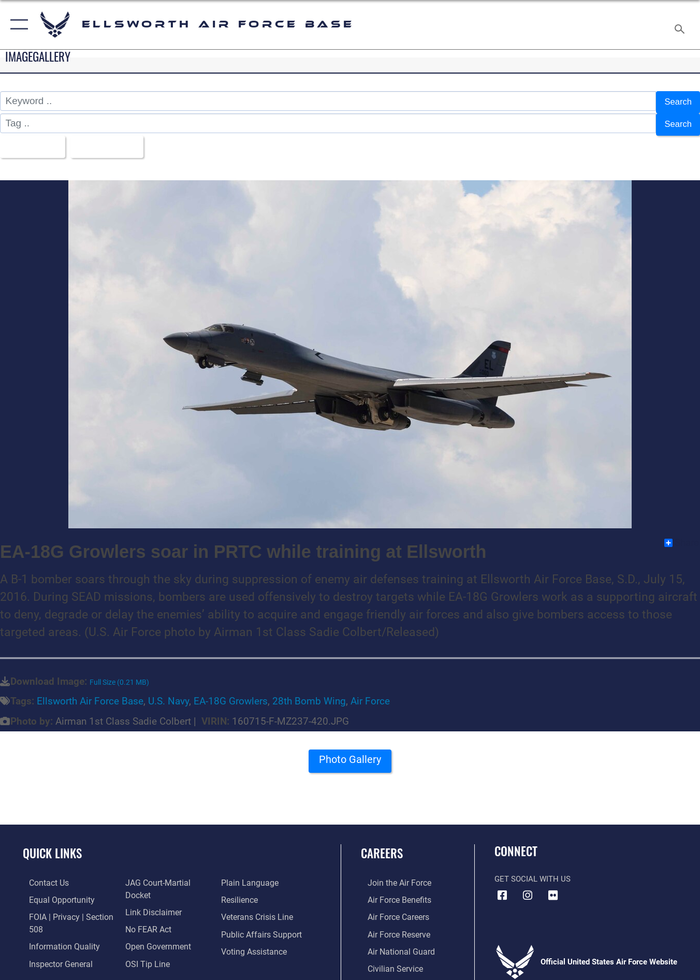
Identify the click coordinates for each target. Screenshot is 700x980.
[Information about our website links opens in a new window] (150, 892)
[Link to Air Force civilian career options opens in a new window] (387, 958)
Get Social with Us (532, 871)
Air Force (370, 694)
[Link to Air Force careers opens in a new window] (391, 908)
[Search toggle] (681, 25)
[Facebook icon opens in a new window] (502, 888)
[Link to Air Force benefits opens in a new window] (391, 892)
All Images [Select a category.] (32, 140)
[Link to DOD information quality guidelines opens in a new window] (56, 937)
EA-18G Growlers (231, 694)
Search (676, 101)
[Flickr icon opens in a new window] (553, 888)
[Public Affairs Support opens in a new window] (261, 925)
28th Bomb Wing (309, 694)
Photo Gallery (350, 756)
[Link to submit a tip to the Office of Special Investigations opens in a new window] (143, 942)
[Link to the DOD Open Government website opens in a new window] (153, 925)
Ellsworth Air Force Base (90, 694)
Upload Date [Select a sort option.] (115, 140)
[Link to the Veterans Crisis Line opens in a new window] (258, 908)
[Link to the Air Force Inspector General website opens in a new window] (53, 954)
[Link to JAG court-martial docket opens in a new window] (167, 875)
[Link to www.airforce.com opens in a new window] (391, 875)
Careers (382, 846)
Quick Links (52, 846)
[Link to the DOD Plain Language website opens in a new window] (249, 875)
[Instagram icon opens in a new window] (527, 888)
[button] (17, 24)
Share (681, 535)
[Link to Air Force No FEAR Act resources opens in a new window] (145, 908)
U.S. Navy (168, 694)
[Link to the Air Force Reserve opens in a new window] (391, 925)
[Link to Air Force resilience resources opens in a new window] (241, 892)
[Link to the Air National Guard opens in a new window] (393, 942)
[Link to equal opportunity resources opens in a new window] (53, 892)
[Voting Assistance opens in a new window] (255, 942)
